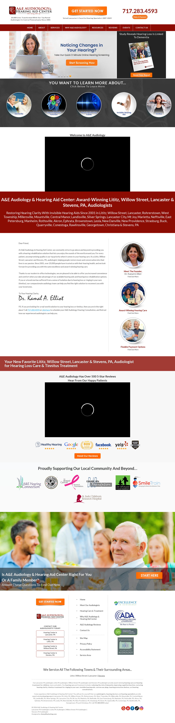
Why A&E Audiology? (76, 27)
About (41, 27)
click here (46, 310)
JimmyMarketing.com (49, 714)
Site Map (84, 638)
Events (126, 27)
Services (55, 27)
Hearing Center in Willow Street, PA (50, 647)
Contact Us (142, 27)
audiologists (101, 694)
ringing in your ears (94, 280)
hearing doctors (112, 694)
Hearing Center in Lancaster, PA (50, 633)
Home (30, 27)
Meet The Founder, (133, 274)
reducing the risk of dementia (102, 685)
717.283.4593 (139, 11)
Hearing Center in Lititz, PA (50, 640)
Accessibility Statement (90, 649)
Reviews (113, 27)
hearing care (84, 256)
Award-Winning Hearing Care (133, 311)
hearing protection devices (119, 687)
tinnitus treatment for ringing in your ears (63, 687)
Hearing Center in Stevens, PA (50, 654)
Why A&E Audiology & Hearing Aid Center (89, 617)
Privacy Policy (86, 644)
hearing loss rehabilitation (89, 277)
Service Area (85, 655)
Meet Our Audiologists (90, 605)
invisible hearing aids (87, 687)
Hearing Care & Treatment (91, 611)
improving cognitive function (124, 685)
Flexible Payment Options (133, 348)
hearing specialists (128, 694)
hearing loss (78, 280)
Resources (97, 27)
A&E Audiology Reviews (90, 624)
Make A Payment (140, 17)
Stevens (101, 676)
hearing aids (69, 277)
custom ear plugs (102, 687)
